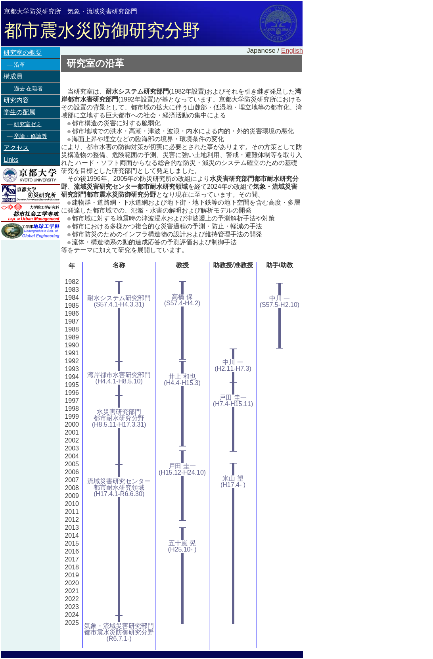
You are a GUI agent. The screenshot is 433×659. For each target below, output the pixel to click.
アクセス (16, 147)
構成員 (13, 76)
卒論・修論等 (30, 136)
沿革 (19, 64)
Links (11, 159)
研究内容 (16, 100)
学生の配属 (19, 112)
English (292, 50)
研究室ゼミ (28, 124)
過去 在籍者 (28, 88)
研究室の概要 (23, 52)
